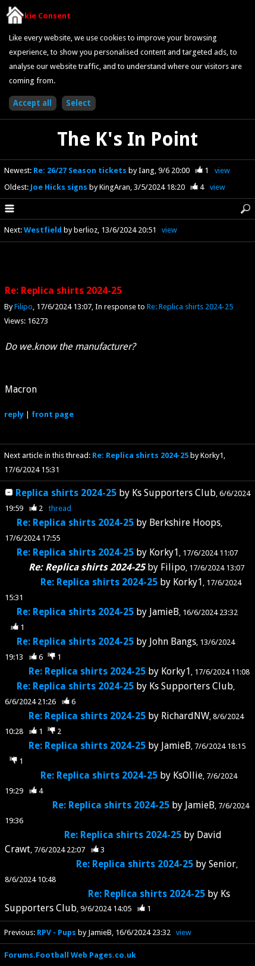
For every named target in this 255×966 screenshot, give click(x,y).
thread (60, 508)
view (222, 170)
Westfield (43, 229)
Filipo (23, 306)
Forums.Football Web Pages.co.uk (70, 955)
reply (14, 414)
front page (53, 414)
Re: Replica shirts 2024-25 (190, 306)
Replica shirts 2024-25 (66, 492)
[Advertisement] (128, 264)
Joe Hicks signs (59, 187)
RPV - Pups (56, 932)
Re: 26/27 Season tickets (80, 170)
